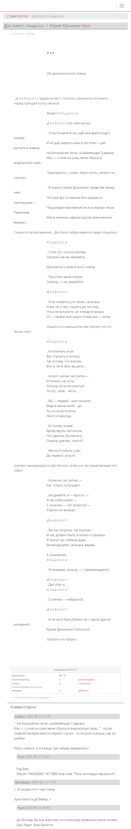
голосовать (84, 683)
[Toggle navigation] (122, 6)
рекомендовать (86, 679)
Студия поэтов (17, 16)
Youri (85, 25)
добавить (83, 690)
